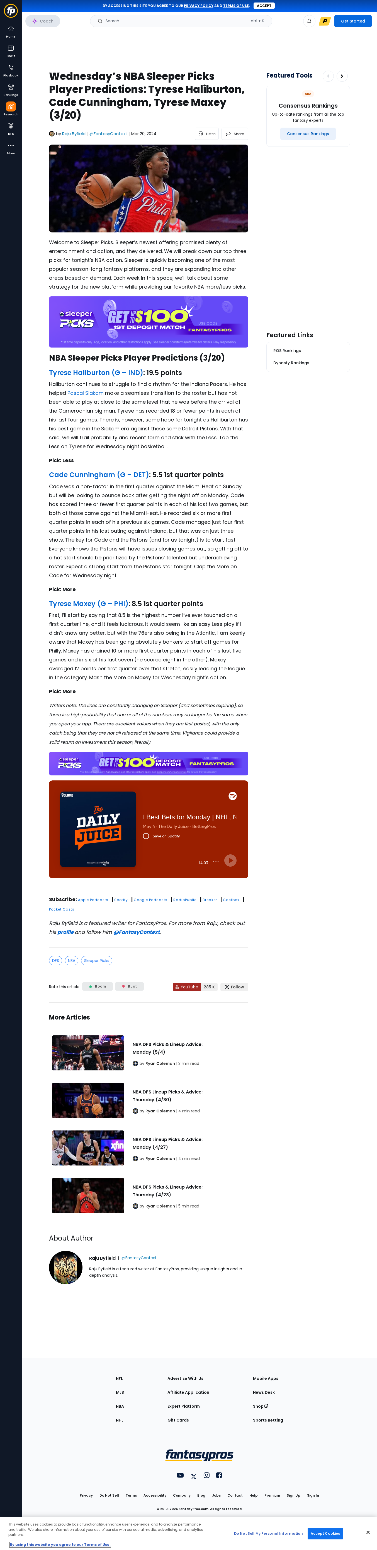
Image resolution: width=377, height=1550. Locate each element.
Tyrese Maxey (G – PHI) (88, 603)
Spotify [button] (121, 899)
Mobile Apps (265, 1378)
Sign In (313, 1495)
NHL (119, 1420)
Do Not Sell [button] (109, 1495)
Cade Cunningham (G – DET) (99, 474)
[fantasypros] (148, 836)
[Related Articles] (148, 1112)
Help (253, 1495)
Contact (235, 1495)
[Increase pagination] (342, 76)
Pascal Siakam (85, 393)
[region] (188, 1533)
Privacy (86, 1495)
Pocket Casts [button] (61, 909)
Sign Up (293, 1495)
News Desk (264, 1392)
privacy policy (198, 5)
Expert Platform (183, 1406)
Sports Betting (268, 1420)
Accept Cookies (325, 1533)
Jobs (216, 1495)
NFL (119, 1378)
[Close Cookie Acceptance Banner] (368, 1532)
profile (65, 932)
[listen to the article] (207, 134)
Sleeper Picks (96, 960)
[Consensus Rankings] (308, 134)
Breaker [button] (210, 899)
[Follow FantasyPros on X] (234, 987)
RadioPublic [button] (185, 899)
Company (182, 1495)
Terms (131, 1495)
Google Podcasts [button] (150, 899)
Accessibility (154, 1495)
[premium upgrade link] (325, 21)
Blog (201, 1495)
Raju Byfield (74, 134)
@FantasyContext (136, 932)
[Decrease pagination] (328, 76)
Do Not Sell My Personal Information (268, 1533)
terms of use (236, 5)
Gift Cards (178, 1420)
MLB (120, 1392)
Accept (264, 5)
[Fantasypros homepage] (11, 13)
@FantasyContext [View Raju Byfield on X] (108, 134)
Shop (260, 1406)
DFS (55, 960)
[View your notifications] (309, 21)
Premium (272, 1495)
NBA (71, 960)
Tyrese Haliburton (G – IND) (96, 372)
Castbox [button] (231, 899)
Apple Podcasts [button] (93, 899)
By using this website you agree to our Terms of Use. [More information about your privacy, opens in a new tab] (60, 1544)
